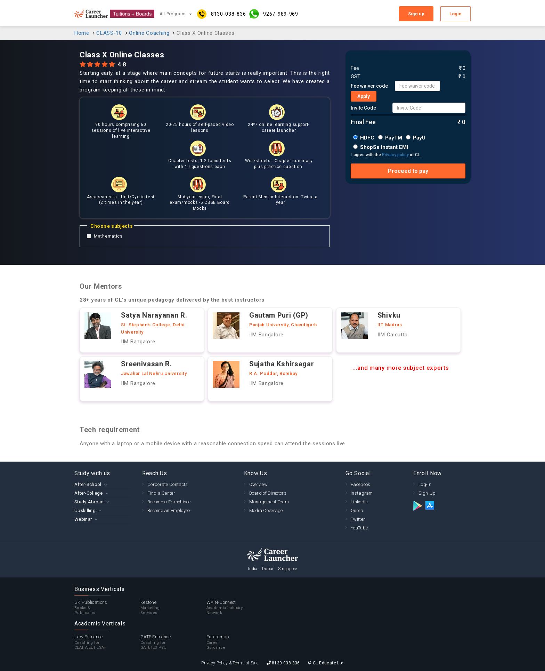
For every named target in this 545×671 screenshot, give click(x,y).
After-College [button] (88, 493)
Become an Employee (168, 510)
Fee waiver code (369, 86)
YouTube (359, 527)
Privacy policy (395, 154)
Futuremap (239, 642)
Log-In (424, 484)
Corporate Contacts (167, 484)
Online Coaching (149, 33)
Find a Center (161, 493)
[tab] (103, 484)
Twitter (358, 519)
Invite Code (363, 108)
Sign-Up (427, 493)
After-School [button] (87, 484)
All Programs (176, 13)
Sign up (416, 13)
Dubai (268, 568)
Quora (357, 510)
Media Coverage (266, 510)
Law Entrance (107, 642)
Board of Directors (267, 493)
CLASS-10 (109, 33)
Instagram (362, 493)
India (253, 568)
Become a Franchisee (169, 501)
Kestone (173, 608)
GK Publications (107, 608)
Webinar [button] (83, 519)
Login (455, 13)
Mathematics (105, 236)
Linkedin (359, 501)
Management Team (269, 501)
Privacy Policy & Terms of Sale (229, 663)
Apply (363, 96)
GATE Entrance (173, 642)
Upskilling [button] (85, 510)
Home (81, 33)
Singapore (287, 568)
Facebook (360, 484)
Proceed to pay (408, 171)
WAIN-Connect (239, 608)
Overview (258, 484)
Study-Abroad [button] (89, 501)
